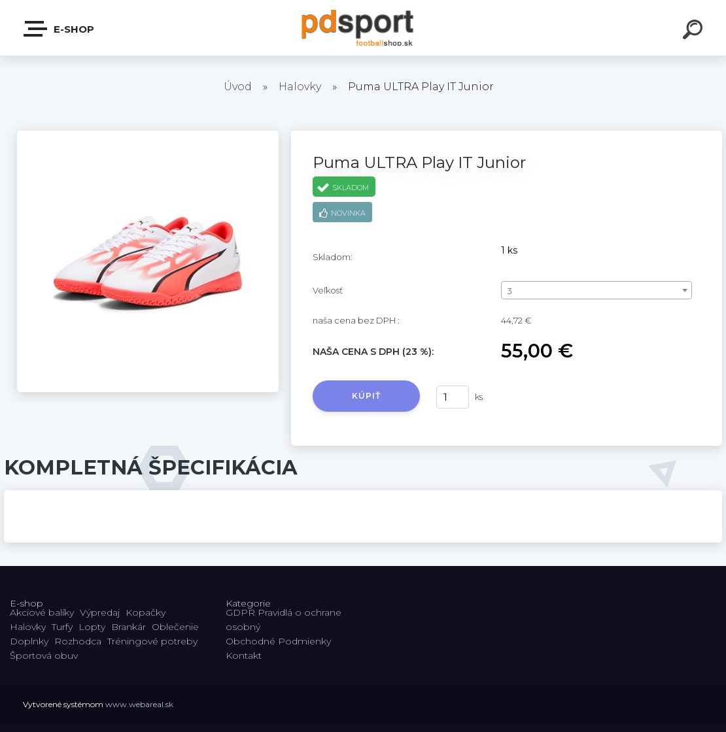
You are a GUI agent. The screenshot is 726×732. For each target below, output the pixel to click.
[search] (694, 31)
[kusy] (452, 397)
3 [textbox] (509, 291)
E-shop (59, 29)
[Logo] (363, 28)
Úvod (238, 86)
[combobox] (596, 290)
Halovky (300, 86)
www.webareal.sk (139, 704)
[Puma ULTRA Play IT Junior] (148, 135)
